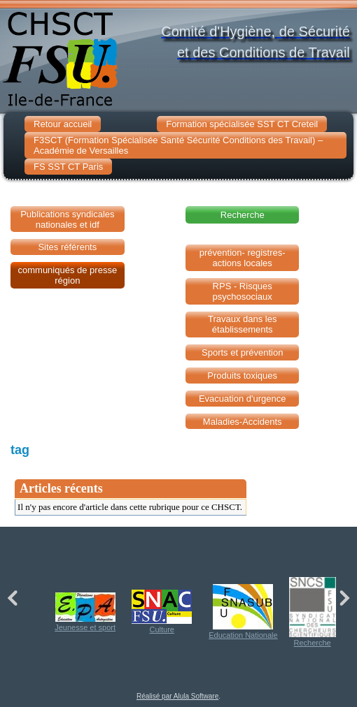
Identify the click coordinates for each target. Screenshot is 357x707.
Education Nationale (243, 611)
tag (19, 450)
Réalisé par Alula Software (177, 696)
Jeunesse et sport (85, 612)
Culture (162, 612)
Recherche (312, 612)
